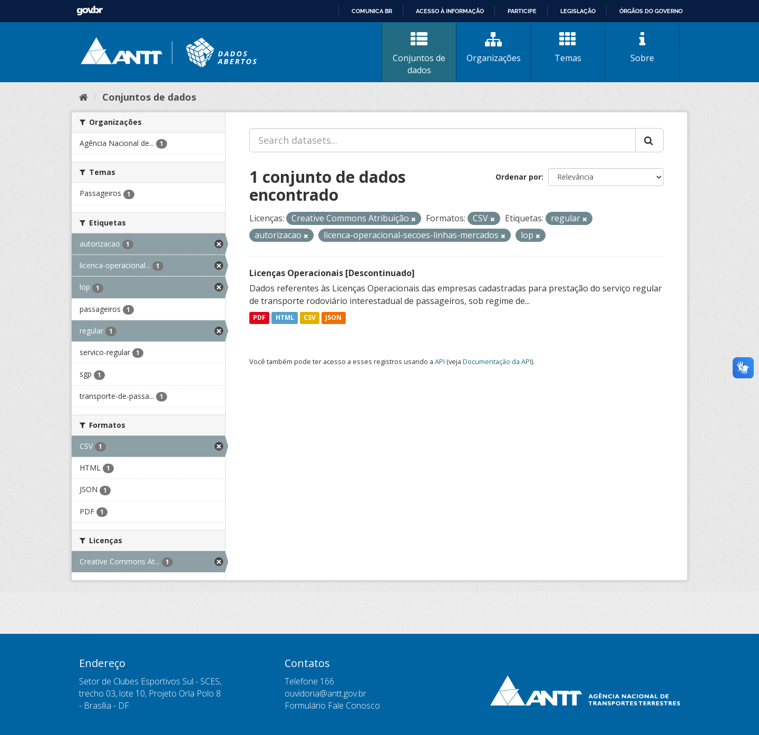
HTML (285, 317)
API (440, 361)
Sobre (642, 47)
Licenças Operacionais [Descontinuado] (332, 273)
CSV (310, 317)
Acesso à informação (450, 11)
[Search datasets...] (442, 140)
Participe (522, 11)
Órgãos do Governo (651, 11)
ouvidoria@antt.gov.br (325, 693)
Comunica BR (372, 11)
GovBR (89, 11)
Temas (567, 47)
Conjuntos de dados (419, 53)
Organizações (493, 47)
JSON (333, 317)
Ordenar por (518, 177)
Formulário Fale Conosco (332, 705)
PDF (259, 317)
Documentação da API (497, 361)
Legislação (578, 11)
